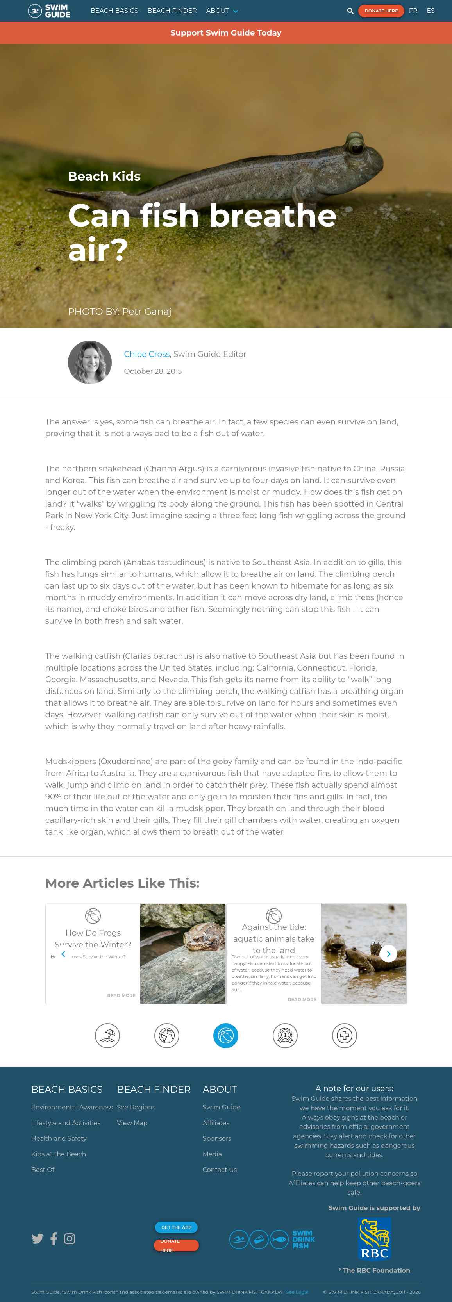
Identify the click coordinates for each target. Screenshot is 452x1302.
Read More (121, 995)
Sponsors (217, 1138)
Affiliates (216, 1123)
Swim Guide (222, 1107)
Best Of (42, 1170)
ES (431, 10)
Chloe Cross (147, 354)
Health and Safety (59, 1138)
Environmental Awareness (72, 1107)
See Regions (136, 1107)
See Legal (297, 1292)
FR (413, 10)
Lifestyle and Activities (65, 1123)
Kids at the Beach (58, 1154)
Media (212, 1154)
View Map (132, 1123)
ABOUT (217, 10)
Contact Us (220, 1170)
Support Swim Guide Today (225, 32)
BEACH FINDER (172, 10)
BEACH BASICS (114, 10)
